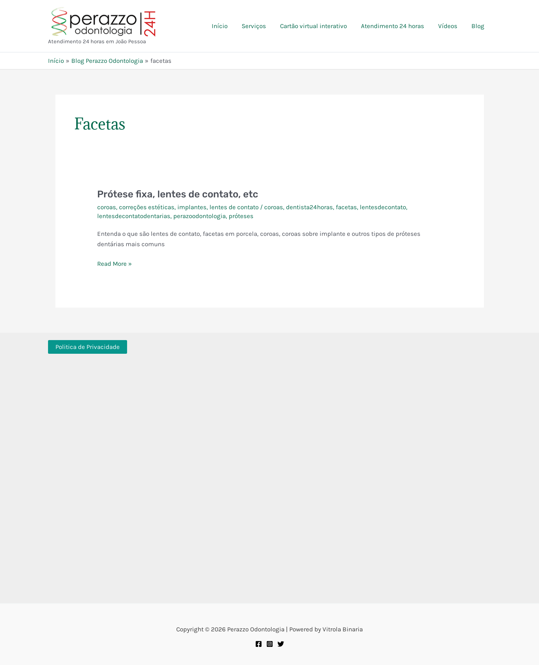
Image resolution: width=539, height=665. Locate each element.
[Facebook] (258, 644)
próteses (241, 216)
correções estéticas (146, 207)
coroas (106, 207)
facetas (346, 207)
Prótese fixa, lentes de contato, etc (177, 194)
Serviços (260, 26)
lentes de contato (234, 207)
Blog (478, 26)
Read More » (114, 263)
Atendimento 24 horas (396, 26)
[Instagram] (269, 644)
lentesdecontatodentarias (133, 216)
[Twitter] (280, 644)
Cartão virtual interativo (318, 26)
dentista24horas (309, 207)
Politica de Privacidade (87, 346)
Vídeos (450, 26)
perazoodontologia (199, 216)
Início (228, 26)
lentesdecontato (383, 207)
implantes (192, 207)
